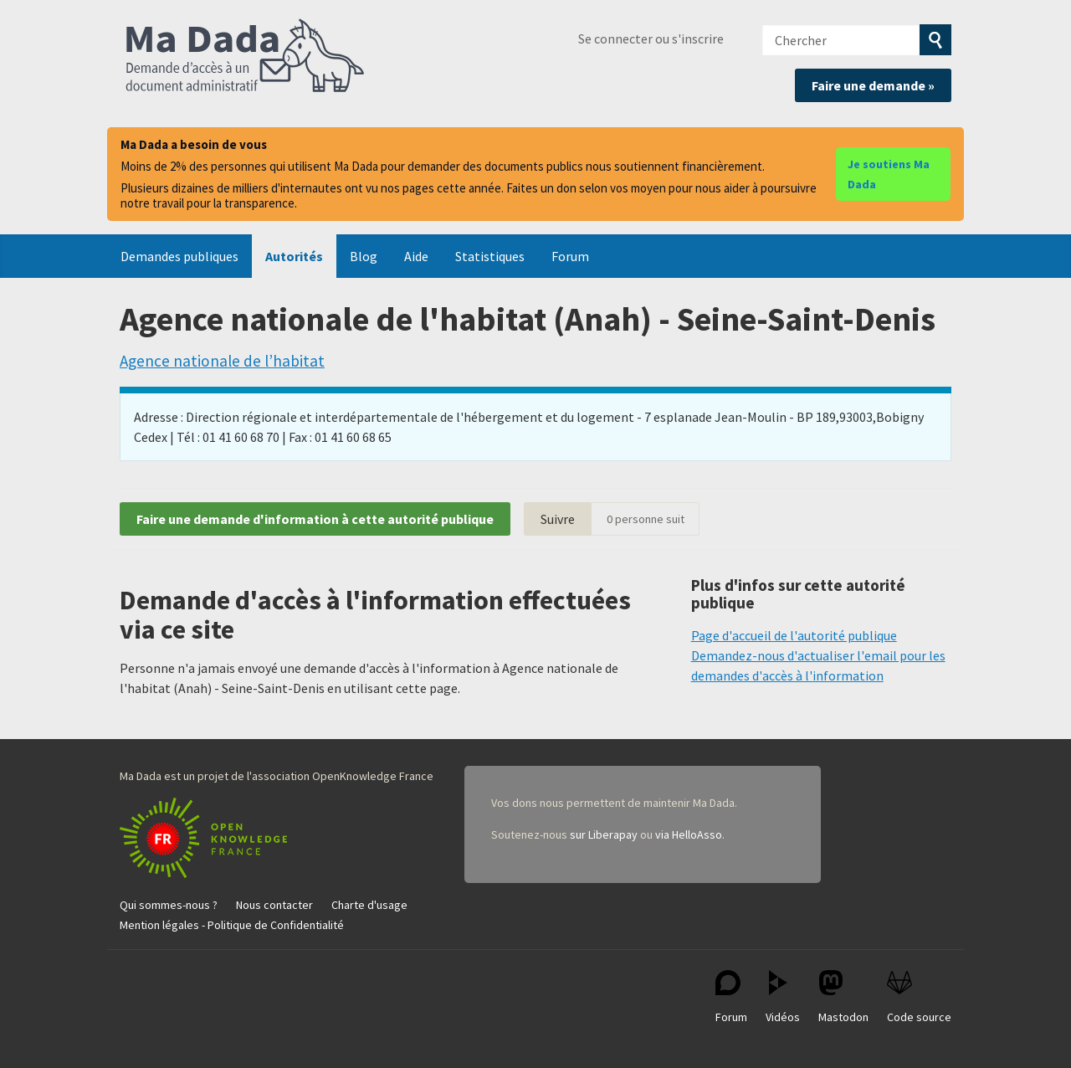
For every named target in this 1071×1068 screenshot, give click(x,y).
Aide (416, 256)
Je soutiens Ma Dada (889, 174)
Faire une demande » (873, 85)
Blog (363, 256)
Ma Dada (245, 57)
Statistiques (490, 256)
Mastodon (843, 997)
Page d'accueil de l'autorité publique (794, 635)
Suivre (558, 519)
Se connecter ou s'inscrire (651, 38)
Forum (570, 256)
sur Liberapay (604, 834)
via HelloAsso (688, 834)
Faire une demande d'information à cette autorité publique (315, 519)
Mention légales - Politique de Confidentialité (232, 924)
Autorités (294, 256)
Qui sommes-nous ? (169, 904)
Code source (919, 997)
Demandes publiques (179, 256)
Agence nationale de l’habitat (222, 361)
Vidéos (783, 997)
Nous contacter (274, 904)
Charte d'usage (369, 904)
